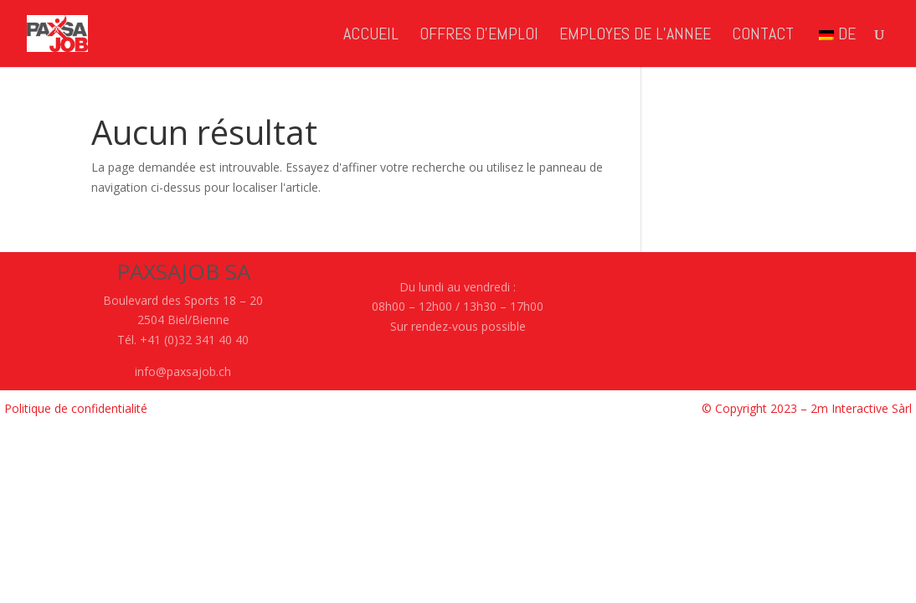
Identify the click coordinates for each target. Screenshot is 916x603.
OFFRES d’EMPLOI (478, 36)
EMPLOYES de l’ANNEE (635, 36)
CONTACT (763, 36)
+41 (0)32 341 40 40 (194, 340)
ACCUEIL (371, 36)
